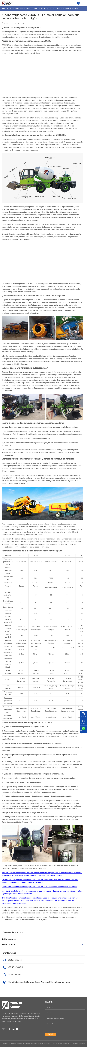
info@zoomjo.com (15, 960)
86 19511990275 (14, 975)
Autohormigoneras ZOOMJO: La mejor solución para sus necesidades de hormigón (43, 8)
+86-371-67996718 (15, 967)
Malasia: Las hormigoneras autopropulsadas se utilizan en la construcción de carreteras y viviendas (39, 887)
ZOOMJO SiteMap (78, 1044)
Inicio (4, 8)
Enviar (50, 1034)
